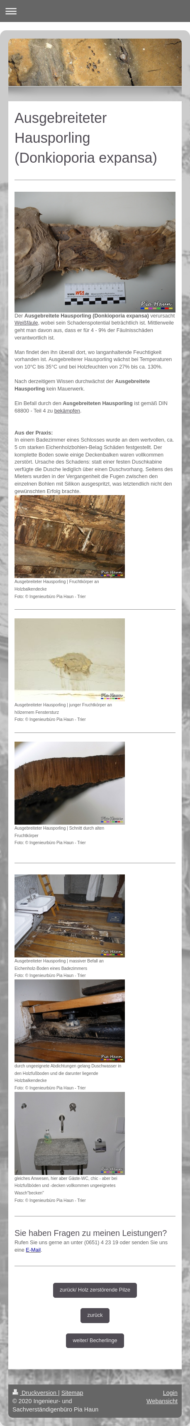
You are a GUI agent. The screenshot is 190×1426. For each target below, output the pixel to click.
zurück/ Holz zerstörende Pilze (95, 1290)
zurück (94, 1315)
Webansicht (162, 1401)
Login (170, 1392)
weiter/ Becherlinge (95, 1340)
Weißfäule (26, 323)
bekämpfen (67, 411)
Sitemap (72, 1392)
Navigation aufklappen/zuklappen (95, 11)
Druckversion (35, 1392)
